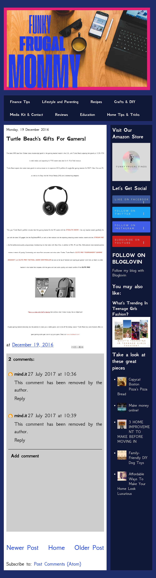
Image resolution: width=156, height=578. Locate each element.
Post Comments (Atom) (57, 564)
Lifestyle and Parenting (60, 101)
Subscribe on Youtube (132, 241)
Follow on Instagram (132, 227)
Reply (19, 398)
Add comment (25, 456)
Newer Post (22, 547)
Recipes (96, 101)
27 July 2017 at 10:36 (52, 374)
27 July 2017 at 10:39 (52, 415)
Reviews (61, 114)
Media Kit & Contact (26, 114)
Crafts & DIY (124, 101)
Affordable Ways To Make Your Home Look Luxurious (131, 484)
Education (87, 114)
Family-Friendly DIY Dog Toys (138, 458)
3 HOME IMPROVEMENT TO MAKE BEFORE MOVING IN (133, 432)
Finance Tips (20, 101)
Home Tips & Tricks (123, 114)
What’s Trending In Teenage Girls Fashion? (130, 308)
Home (56, 547)
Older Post (89, 547)
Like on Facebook (132, 201)
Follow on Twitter (132, 212)
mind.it (20, 374)
